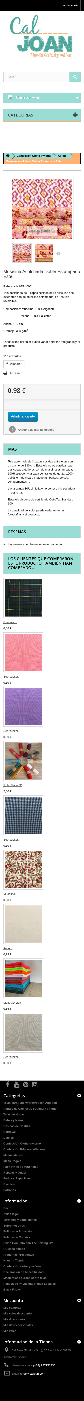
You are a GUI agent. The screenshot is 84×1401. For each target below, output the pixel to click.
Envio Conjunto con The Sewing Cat (28, 1243)
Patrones (9, 1190)
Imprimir (16, 373)
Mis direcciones (14, 1319)
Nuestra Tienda (13, 1260)
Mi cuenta (13, 1300)
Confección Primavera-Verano (24, 1149)
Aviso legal (11, 1214)
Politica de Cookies (16, 1237)
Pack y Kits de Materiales (20, 1166)
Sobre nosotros (14, 1225)
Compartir (14, 364)
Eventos (9, 1184)
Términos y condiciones (20, 1219)
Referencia (10, 286)
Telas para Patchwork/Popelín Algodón (30, 1102)
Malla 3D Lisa (12, 1002)
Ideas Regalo (12, 1161)
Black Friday (12, 1289)
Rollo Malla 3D (12, 785)
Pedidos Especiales (16, 1178)
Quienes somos (14, 1249)
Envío (7, 1208)
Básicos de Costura (16, 1126)
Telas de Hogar (13, 1114)
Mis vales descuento (17, 1313)
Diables (8, 1137)
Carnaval (9, 1132)
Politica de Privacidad (18, 1231)
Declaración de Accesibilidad (23, 1272)
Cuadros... (10, 622)
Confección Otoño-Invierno (22, 1143)
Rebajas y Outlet (14, 1172)
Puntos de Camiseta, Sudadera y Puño (30, 1108)
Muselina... (10, 894)
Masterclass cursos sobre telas (25, 1278)
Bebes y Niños (13, 1120)
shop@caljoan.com (32, 1373)
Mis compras (12, 1307)
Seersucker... (11, 676)
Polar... (7, 948)
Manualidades (13, 1155)
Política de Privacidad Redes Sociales (29, 1283)
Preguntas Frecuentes (18, 1254)
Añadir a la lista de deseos (35, 429)
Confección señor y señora (22, 1266)
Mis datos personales (18, 1325)
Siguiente (58, 253)
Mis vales (9, 1331)
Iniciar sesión (70, 5)
